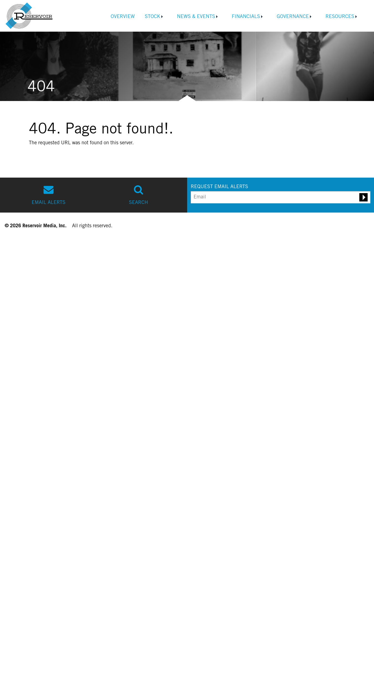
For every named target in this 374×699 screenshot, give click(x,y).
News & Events (196, 16)
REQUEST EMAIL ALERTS (219, 187)
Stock (152, 16)
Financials (246, 16)
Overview (123, 16)
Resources (339, 16)
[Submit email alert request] (363, 197)
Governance (293, 16)
